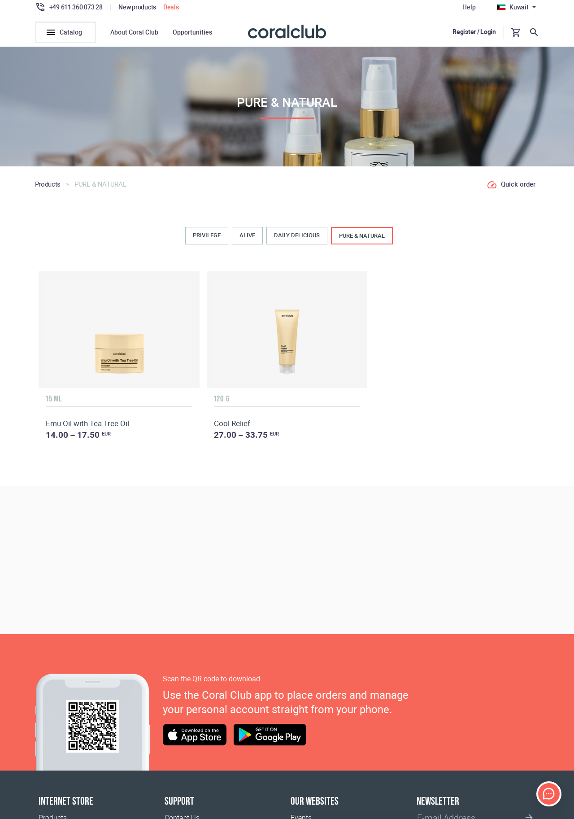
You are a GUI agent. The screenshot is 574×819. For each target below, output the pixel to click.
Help (468, 7)
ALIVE (247, 235)
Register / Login (474, 31)
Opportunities (192, 32)
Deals (171, 7)
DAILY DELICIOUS (297, 235)
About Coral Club (134, 32)
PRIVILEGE (207, 235)
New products (137, 7)
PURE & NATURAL (362, 236)
